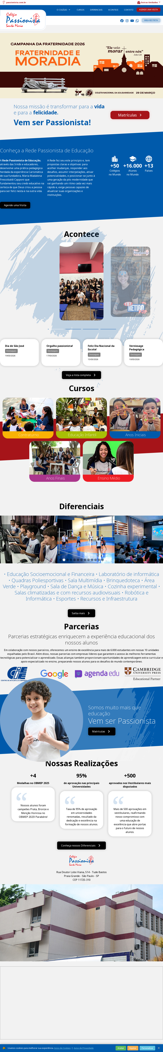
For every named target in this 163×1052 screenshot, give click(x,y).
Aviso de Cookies (62, 1048)
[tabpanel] (81, 285)
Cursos (80, 9)
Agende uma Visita (148, 9)
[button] (148, 2)
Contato (128, 9)
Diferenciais (96, 9)
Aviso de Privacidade (84, 1048)
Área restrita (151, 20)
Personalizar (147, 1048)
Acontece (113, 9)
